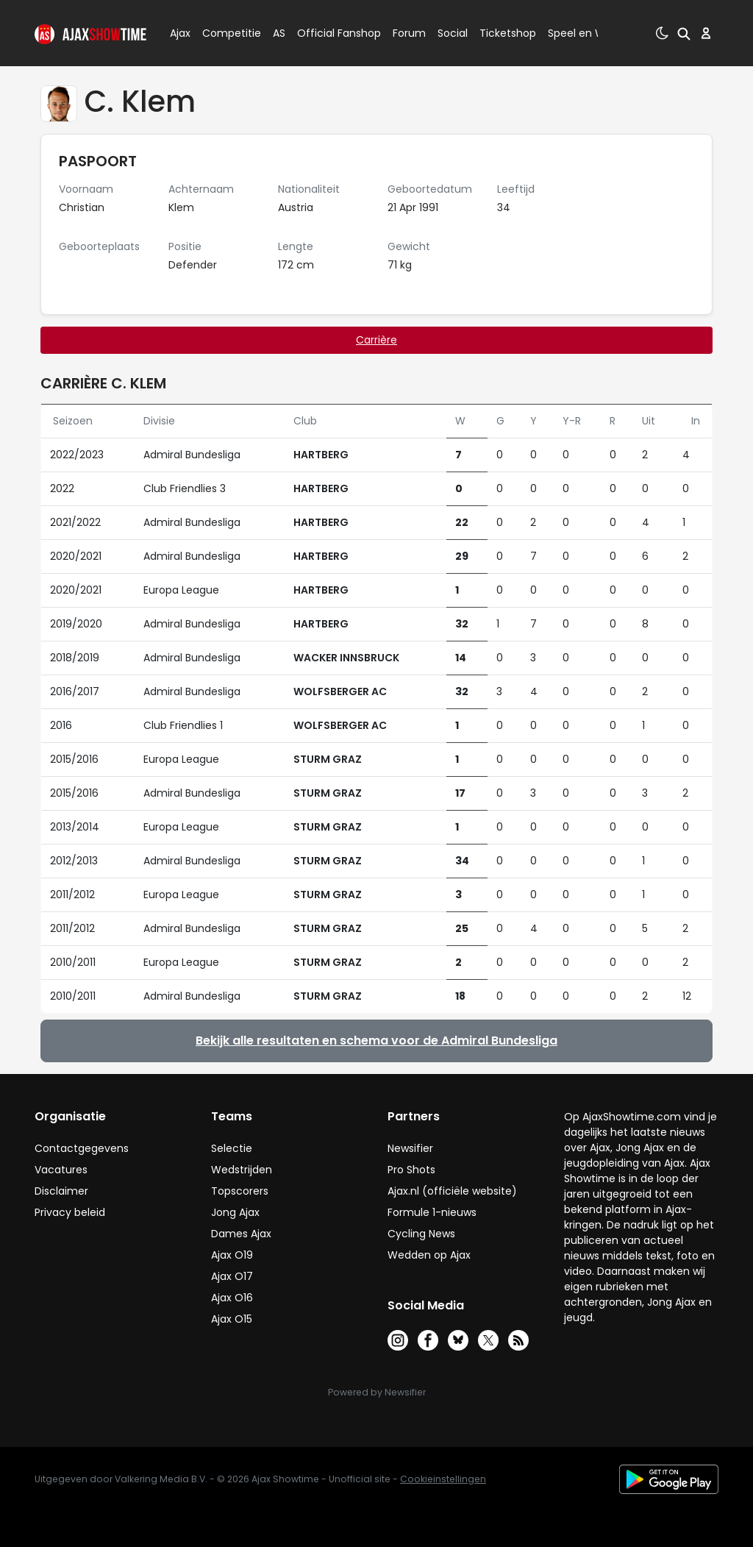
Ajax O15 (231, 1319)
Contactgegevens (82, 1148)
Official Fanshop (330, 33)
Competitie (225, 33)
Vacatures (61, 1169)
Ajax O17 (232, 1276)
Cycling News (421, 1233)
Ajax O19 (232, 1255)
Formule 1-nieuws (432, 1212)
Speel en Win (581, 33)
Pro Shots (411, 1169)
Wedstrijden (241, 1169)
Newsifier (410, 1148)
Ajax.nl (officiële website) (452, 1191)
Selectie (231, 1148)
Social (450, 33)
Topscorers (239, 1191)
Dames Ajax (241, 1233)
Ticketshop (507, 33)
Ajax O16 (232, 1297)
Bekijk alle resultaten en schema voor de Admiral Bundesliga (376, 1040)
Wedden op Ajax (429, 1255)
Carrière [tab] (376, 339)
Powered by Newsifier (377, 1392)
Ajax (179, 33)
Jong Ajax (235, 1212)
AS (279, 33)
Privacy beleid (70, 1212)
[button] (683, 33)
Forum (409, 33)
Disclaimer (61, 1191)
